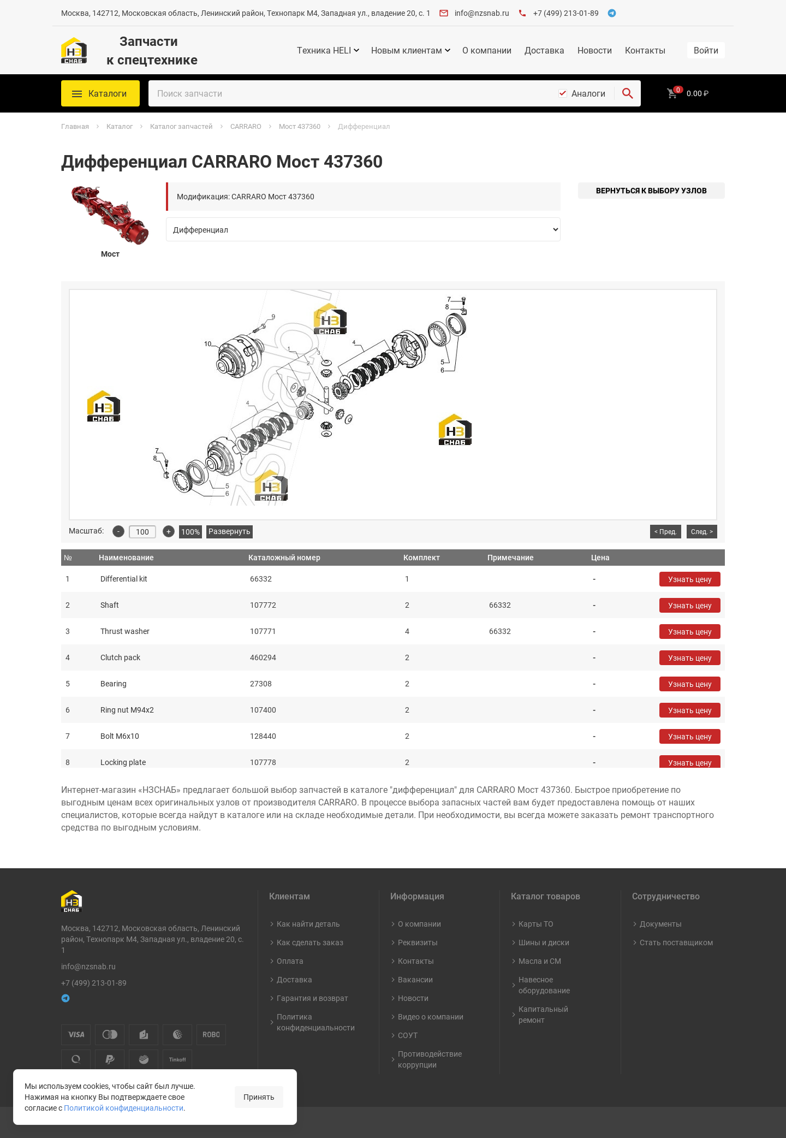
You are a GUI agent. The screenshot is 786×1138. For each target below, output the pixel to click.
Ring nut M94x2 (127, 709)
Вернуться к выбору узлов (651, 190)
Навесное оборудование (544, 984)
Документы (661, 923)
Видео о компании (430, 1016)
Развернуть (230, 531)
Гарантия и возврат (312, 998)
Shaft (109, 605)
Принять (259, 1097)
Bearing (113, 683)
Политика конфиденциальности (316, 1022)
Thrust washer (125, 631)
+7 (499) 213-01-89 (566, 13)
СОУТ (408, 1035)
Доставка (544, 50)
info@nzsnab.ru (482, 13)
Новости (594, 50)
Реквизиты (418, 942)
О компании (486, 50)
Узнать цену (690, 579)
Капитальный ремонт (543, 1014)
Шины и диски (544, 942)
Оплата (290, 961)
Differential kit (123, 578)
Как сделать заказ (310, 942)
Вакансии (415, 979)
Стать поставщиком (676, 942)
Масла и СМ (540, 961)
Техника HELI (324, 50)
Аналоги (588, 93)
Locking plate (123, 762)
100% (190, 531)
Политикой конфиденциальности (123, 1108)
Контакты (645, 50)
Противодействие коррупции (430, 1059)
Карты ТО (536, 923)
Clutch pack (120, 657)
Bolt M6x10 (119, 736)
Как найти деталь (308, 923)
